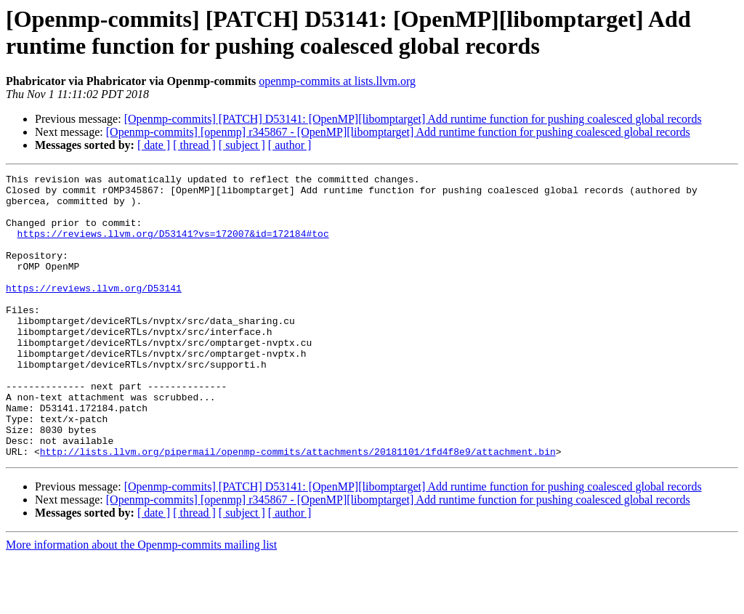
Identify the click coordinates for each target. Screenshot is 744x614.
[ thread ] (194, 145)
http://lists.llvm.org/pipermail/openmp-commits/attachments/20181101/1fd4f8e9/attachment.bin (298, 507)
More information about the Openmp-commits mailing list (141, 601)
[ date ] (153, 145)
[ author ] (290, 145)
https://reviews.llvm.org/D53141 (94, 311)
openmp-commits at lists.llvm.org (337, 81)
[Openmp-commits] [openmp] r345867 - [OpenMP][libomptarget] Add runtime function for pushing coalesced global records (398, 132)
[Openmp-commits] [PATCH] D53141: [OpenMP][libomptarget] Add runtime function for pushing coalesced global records (413, 119)
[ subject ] (242, 145)
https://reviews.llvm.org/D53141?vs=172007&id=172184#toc (173, 246)
